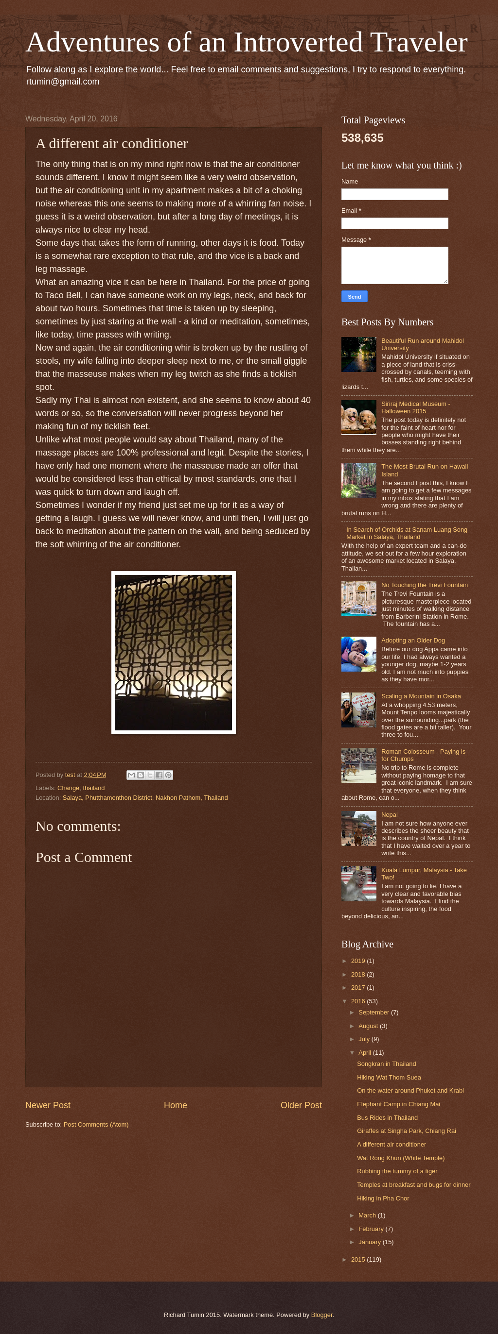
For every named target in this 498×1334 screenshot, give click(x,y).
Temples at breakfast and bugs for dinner (413, 1184)
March (367, 1215)
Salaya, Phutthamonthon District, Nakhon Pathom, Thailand (145, 797)
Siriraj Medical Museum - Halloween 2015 (415, 407)
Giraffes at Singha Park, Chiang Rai (406, 1130)
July (364, 1039)
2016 (359, 1001)
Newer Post (48, 1105)
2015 (359, 1259)
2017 (359, 987)
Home (175, 1105)
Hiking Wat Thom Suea (389, 1077)
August (369, 1026)
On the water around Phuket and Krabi (410, 1090)
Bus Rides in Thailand (387, 1117)
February (371, 1229)
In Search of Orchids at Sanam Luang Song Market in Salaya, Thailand (406, 533)
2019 (359, 960)
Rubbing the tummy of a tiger (397, 1171)
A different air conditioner (391, 1144)
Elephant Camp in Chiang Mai (398, 1104)
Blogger (322, 1314)
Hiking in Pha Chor (383, 1198)
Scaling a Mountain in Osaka (421, 696)
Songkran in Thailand (386, 1063)
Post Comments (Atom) (96, 1124)
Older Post (301, 1105)
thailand (94, 788)
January (370, 1242)
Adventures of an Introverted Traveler (246, 42)
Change (68, 788)
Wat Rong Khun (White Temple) (401, 1158)
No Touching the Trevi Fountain (424, 585)
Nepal (389, 814)
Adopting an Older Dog (413, 640)
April (365, 1052)
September (374, 1012)
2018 (359, 974)
